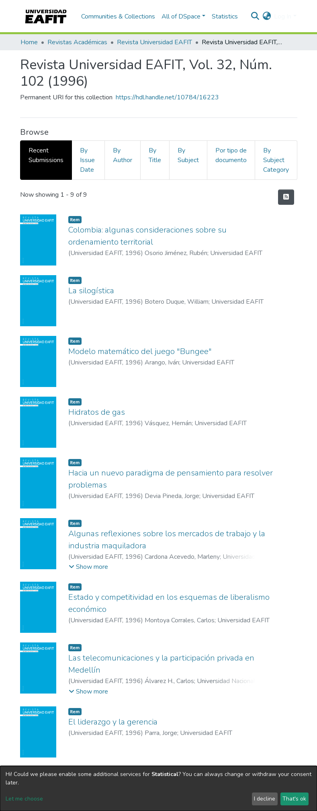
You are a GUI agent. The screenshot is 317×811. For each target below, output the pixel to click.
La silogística (91, 290)
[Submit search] (255, 16)
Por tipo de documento (231, 155)
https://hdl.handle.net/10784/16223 (167, 97)
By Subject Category (276, 160)
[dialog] (158, 788)
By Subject (188, 155)
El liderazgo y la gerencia (112, 721)
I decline (264, 799)
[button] (267, 16)
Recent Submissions (46, 155)
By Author (122, 155)
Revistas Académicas (77, 42)
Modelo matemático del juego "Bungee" (140, 351)
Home (29, 42)
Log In (282, 16)
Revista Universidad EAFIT (154, 42)
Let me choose (24, 799)
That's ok (294, 799)
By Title (155, 155)
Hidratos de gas (96, 412)
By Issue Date (87, 160)
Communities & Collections (118, 16)
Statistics (225, 16)
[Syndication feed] (286, 197)
